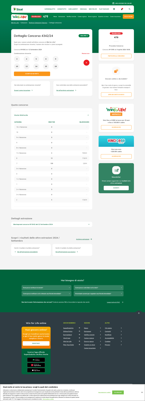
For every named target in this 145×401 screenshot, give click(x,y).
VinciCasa (83, 9)
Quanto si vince (89, 345)
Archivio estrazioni (82, 239)
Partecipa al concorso (116, 56)
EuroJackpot (73, 9)
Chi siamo (108, 328)
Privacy (107, 345)
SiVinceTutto (61, 9)
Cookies (107, 341)
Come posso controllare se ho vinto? (86, 287)
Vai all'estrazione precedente (27, 252)
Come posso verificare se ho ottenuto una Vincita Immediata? (42, 293)
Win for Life (93, 9)
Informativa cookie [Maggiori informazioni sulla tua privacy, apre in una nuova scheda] (48, 399)
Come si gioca (89, 338)
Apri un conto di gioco (116, 94)
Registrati (36, 343)
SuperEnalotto (50, 9)
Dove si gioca (92, 16)
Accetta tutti (118, 392)
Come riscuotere (115, 16)
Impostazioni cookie (104, 392)
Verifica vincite (71, 16)
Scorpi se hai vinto (32, 73)
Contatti (108, 331)
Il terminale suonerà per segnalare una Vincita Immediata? (93, 293)
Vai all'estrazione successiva (65, 252)
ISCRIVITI (116, 188)
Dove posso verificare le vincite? (33, 287)
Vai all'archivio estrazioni (65, 90)
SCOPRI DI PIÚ (116, 127)
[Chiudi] (142, 392)
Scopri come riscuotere (22, 90)
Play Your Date (104, 9)
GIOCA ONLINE (128, 16)
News (55, 16)
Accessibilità (109, 338)
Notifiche (108, 335)
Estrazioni (87, 331)
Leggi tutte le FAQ (113, 302)
